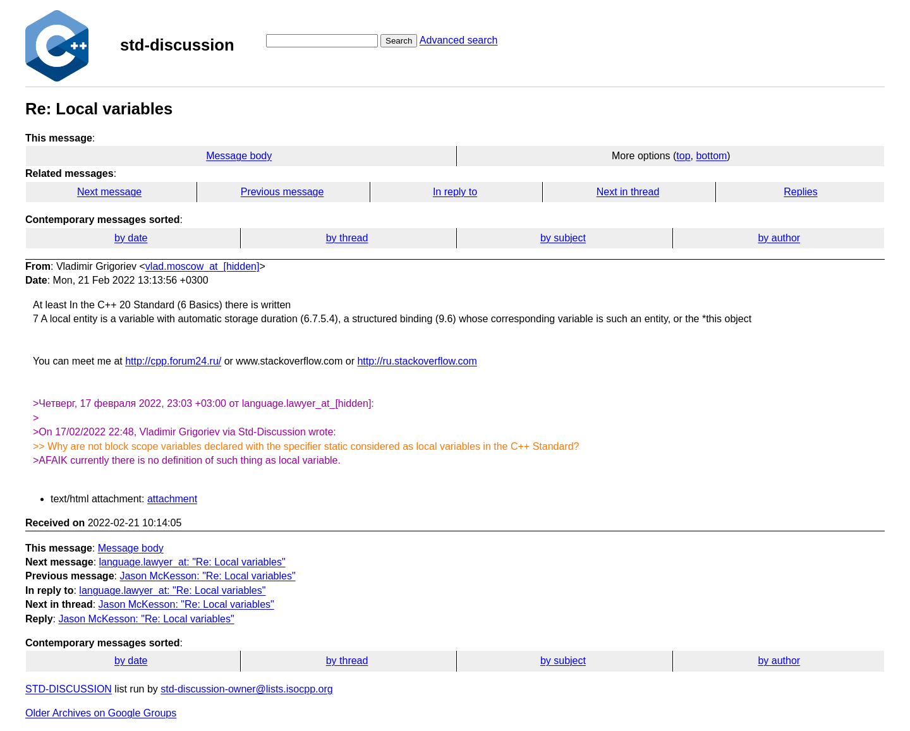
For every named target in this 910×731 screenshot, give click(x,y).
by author (779, 238)
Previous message (282, 191)
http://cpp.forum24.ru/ (173, 361)
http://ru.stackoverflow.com (416, 361)
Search (398, 40)
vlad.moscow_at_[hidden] (202, 266)
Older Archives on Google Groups (100, 713)
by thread (347, 238)
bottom (711, 155)
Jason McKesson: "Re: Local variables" (207, 576)
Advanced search (459, 40)
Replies (800, 191)
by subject (563, 238)
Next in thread (628, 191)
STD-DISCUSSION (68, 689)
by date (130, 238)
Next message (109, 191)
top (683, 155)
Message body (239, 155)
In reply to (455, 191)
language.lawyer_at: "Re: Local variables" (192, 562)
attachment (172, 498)
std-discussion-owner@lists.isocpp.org (246, 689)
